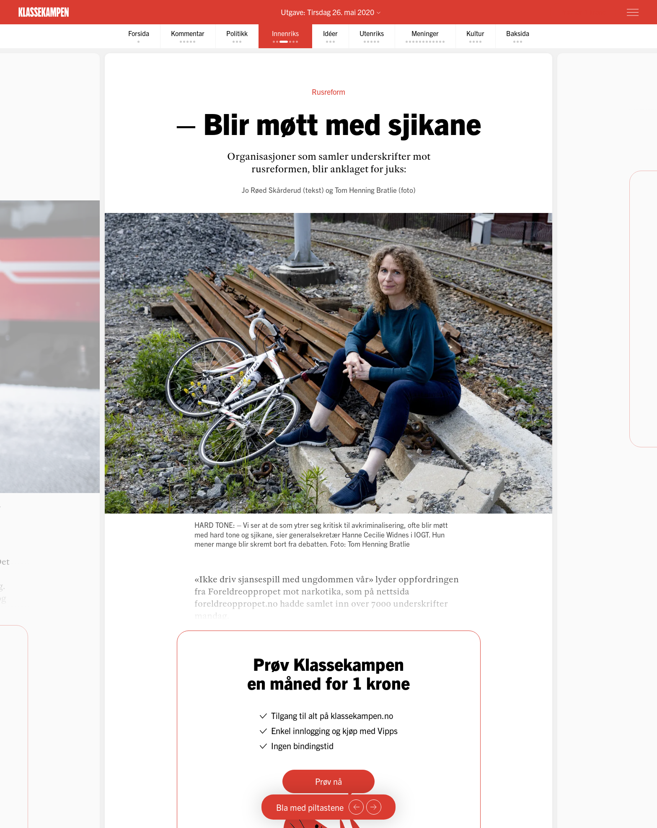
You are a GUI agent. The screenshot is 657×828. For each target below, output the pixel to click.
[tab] (138, 36)
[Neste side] (373, 807)
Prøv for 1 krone (583, 12)
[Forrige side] (356, 807)
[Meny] (633, 12)
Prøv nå (328, 781)
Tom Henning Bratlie (366, 189)
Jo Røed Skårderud (271, 189)
